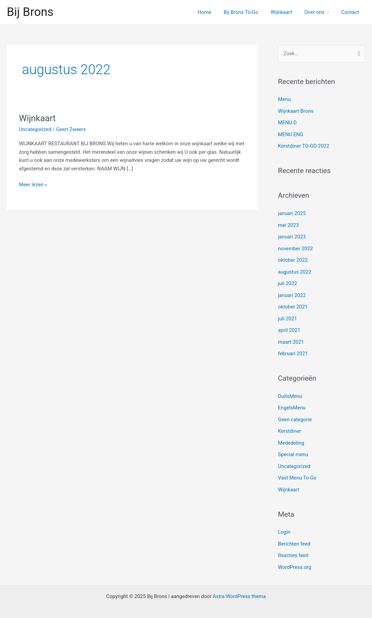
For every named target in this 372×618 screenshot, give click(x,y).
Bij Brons (30, 12)
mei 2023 (288, 223)
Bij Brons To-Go (249, 12)
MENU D (287, 122)
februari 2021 (293, 349)
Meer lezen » (33, 184)
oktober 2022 (293, 258)
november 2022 (295, 246)
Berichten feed (294, 536)
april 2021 (289, 326)
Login (284, 525)
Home (214, 12)
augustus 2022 (294, 269)
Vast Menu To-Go (297, 471)
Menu (284, 99)
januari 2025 (292, 212)
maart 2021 (291, 338)
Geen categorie (295, 414)
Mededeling (291, 437)
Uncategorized (35, 129)
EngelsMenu (292, 403)
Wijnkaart (287, 12)
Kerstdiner (289, 426)
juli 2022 (287, 281)
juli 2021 (287, 315)
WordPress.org (294, 559)
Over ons (318, 12)
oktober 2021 (293, 303)
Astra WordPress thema (239, 588)
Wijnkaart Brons (296, 111)
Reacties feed (293, 548)
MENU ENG (290, 134)
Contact (351, 12)
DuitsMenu (290, 391)
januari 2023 (292, 235)
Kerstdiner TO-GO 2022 (304, 145)
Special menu (293, 449)
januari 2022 (292, 292)
